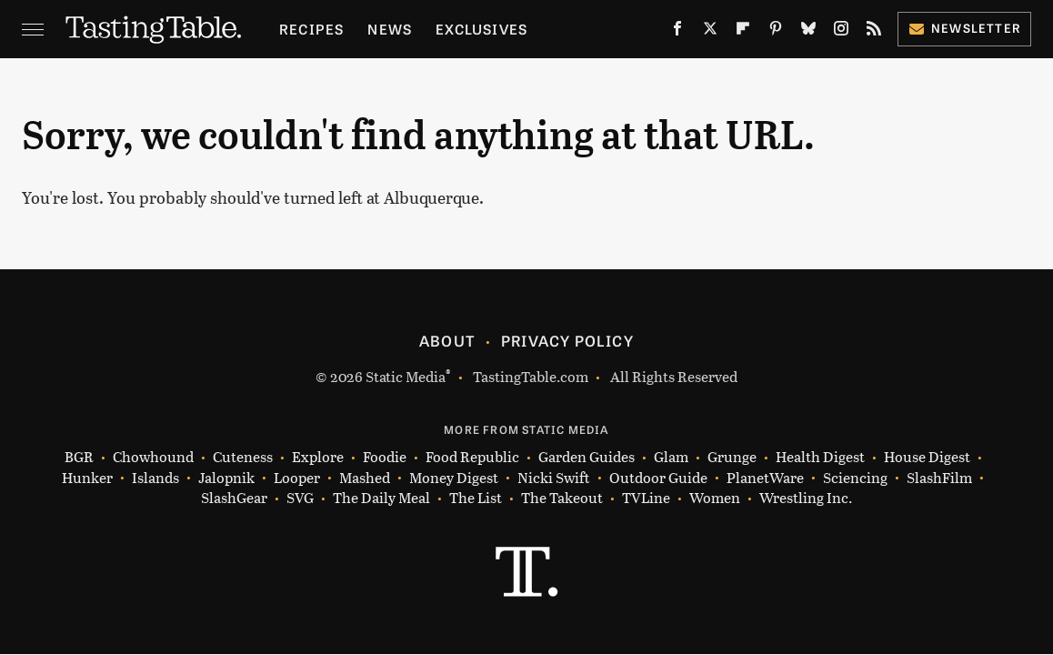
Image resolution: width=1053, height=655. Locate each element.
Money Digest (453, 478)
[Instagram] (841, 32)
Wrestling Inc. (805, 498)
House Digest (927, 457)
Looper (297, 478)
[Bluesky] (808, 32)
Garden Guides (586, 457)
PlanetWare (765, 478)
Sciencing (855, 478)
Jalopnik (226, 478)
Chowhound (153, 457)
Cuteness (243, 457)
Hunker (87, 478)
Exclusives (481, 28)
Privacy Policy (567, 340)
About (447, 340)
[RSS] (874, 32)
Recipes (311, 28)
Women (714, 498)
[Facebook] (677, 32)
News (389, 28)
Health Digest (820, 457)
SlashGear (234, 498)
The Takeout (562, 498)
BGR (79, 457)
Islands (155, 478)
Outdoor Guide (658, 478)
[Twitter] (710, 32)
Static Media (406, 376)
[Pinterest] (776, 32)
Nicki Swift (553, 478)
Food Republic (472, 457)
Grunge (732, 457)
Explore (318, 457)
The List (475, 498)
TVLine (646, 498)
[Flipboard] (743, 32)
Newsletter (964, 27)
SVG (300, 498)
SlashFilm (939, 478)
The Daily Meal (381, 498)
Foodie (384, 457)
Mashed (364, 478)
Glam (671, 457)
